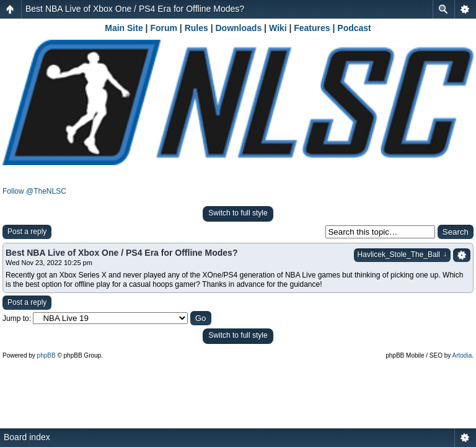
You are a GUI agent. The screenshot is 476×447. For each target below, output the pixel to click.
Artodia (462, 355)
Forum (163, 28)
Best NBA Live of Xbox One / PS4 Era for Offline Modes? (134, 9)
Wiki (278, 28)
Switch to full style (237, 213)
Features (312, 28)
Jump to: (16, 318)
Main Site (124, 28)
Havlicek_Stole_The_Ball (402, 254)
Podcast (354, 28)
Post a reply (26, 231)
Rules (196, 28)
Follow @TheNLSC (34, 191)
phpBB (46, 355)
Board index (27, 437)
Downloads (239, 28)
